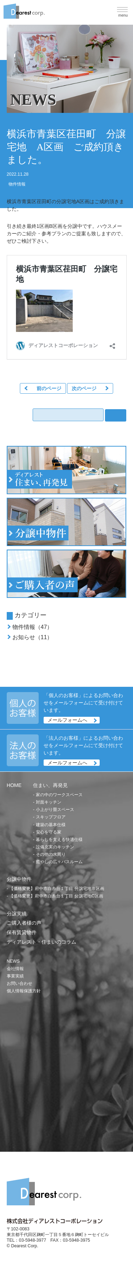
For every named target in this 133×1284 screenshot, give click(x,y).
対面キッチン (48, 802)
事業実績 (15, 976)
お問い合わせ (19, 983)
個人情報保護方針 (24, 990)
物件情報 (17, 184)
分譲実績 (17, 913)
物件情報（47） (32, 627)
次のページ (84, 388)
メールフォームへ (67, 720)
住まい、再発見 (50, 785)
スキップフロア (51, 816)
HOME (14, 785)
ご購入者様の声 (24, 923)
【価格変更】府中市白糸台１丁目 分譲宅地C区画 (56, 896)
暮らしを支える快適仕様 (59, 839)
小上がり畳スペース (55, 809)
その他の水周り (51, 854)
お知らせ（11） (32, 637)
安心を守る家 (48, 832)
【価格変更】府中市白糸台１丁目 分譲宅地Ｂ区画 (56, 888)
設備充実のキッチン (55, 846)
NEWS (13, 961)
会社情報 (15, 968)
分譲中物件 (19, 879)
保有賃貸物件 (22, 932)
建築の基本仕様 (51, 824)
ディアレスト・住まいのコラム (41, 942)
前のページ (49, 388)
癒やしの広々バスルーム (59, 861)
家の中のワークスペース (59, 794)
